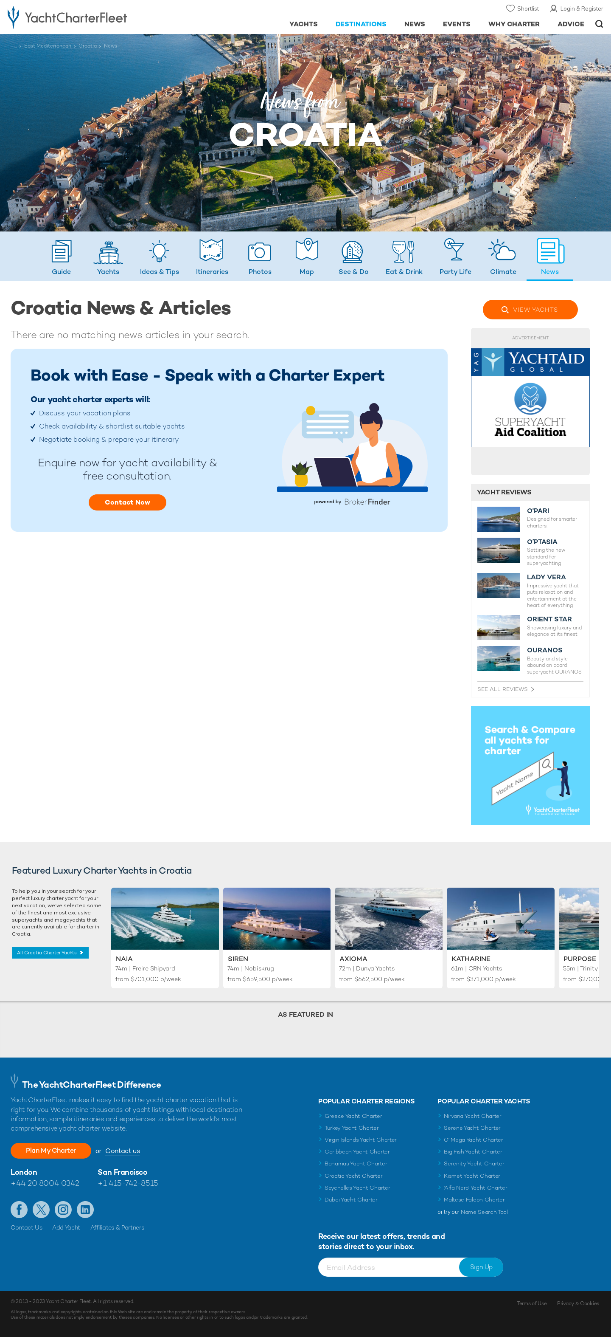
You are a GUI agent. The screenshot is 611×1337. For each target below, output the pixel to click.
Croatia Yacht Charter (353, 1175)
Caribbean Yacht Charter (357, 1151)
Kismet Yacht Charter (472, 1175)
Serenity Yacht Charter (474, 1163)
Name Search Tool (484, 1212)
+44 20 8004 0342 (45, 1183)
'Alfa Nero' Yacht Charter (475, 1187)
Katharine (470, 958)
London (24, 1172)
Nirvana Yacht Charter (472, 1116)
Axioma (353, 958)
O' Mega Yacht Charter (473, 1139)
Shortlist (528, 8)
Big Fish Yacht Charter (473, 1151)
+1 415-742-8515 (128, 1183)
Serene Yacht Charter (472, 1127)
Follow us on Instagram (63, 1209)
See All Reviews (502, 689)
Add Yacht (66, 1227)
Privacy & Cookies (578, 1303)
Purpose (579, 958)
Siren (238, 958)
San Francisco (122, 1172)
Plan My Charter (51, 1150)
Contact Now (127, 502)
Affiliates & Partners (117, 1227)
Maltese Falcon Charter (474, 1199)
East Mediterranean (47, 45)
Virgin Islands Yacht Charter (361, 1139)
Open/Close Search (599, 24)
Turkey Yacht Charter (352, 1127)
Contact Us (26, 1227)
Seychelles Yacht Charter (357, 1187)
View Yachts (535, 309)
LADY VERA (546, 577)
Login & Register (582, 8)
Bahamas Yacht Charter (356, 1163)
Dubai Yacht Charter (351, 1199)
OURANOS (545, 650)
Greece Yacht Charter (353, 1116)
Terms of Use (532, 1303)
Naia (124, 958)
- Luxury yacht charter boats (94, 17)
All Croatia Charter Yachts (47, 953)
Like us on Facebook (19, 1209)
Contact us (122, 1150)
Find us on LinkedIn (85, 1209)
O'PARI (538, 511)
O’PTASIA (542, 542)
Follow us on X (41, 1209)
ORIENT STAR (549, 619)
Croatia (87, 45)
